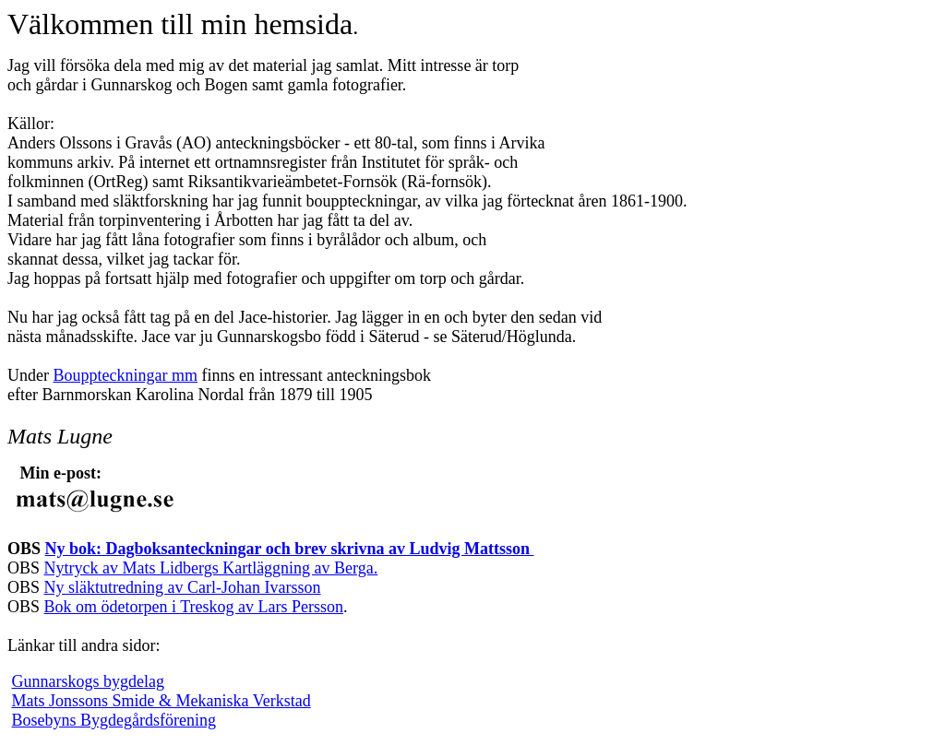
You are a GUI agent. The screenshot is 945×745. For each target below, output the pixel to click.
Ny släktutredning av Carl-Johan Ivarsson (182, 587)
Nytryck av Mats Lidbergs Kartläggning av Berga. (211, 568)
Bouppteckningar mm (125, 375)
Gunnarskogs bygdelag (88, 681)
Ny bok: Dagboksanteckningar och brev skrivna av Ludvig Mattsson (289, 548)
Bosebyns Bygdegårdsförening (114, 720)
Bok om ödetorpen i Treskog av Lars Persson (193, 606)
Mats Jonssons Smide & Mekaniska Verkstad (161, 701)
